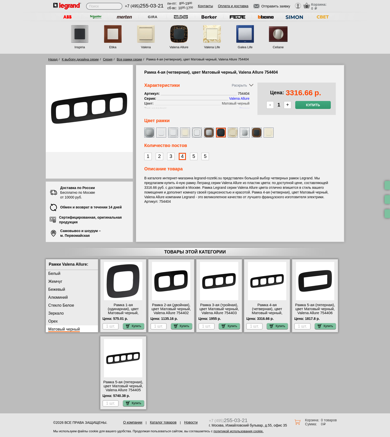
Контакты (205, 6)
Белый (54, 273)
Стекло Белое (61, 305)
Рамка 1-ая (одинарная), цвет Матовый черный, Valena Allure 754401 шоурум (123, 313)
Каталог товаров (163, 422)
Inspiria (80, 47)
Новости (190, 422)
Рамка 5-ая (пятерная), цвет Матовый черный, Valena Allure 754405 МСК (123, 388)
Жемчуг (55, 281)
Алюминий (58, 297)
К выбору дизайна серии (80, 59)
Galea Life (245, 47)
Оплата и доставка (233, 6)
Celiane (278, 47)
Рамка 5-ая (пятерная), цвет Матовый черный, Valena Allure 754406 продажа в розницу (315, 311)
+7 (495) (144, 6)
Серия (107, 59)
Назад (52, 59)
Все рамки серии (129, 59)
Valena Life (212, 47)
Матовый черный (64, 329)
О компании (132, 422)
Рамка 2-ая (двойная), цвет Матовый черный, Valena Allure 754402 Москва (171, 311)
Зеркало (56, 313)
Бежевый (56, 289)
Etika (112, 47)
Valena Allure (179, 47)
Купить (313, 105)
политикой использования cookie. (238, 431)
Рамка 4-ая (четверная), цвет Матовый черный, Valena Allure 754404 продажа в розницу (267, 313)
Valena (146, 47)
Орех (53, 321)
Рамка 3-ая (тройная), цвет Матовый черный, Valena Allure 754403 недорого (219, 311)
